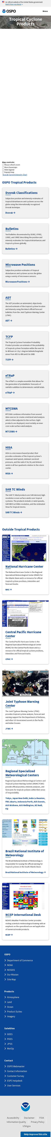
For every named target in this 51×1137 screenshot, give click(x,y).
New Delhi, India (26, 798)
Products (9, 991)
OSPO (7, 954)
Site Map (11, 979)
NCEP (9, 934)
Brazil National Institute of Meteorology (25, 872)
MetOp (10, 1048)
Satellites (9, 1028)
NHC (8, 589)
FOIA (41, 1117)
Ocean (10, 1006)
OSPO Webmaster (15, 1066)
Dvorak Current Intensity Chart (15, 174)
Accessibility (13, 1117)
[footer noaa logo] (25, 1106)
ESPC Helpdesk (14, 1080)
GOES (10, 1034)
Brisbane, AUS (16, 805)
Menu (42, 11)
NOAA (10, 965)
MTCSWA (11, 431)
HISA (9, 473)
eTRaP (10, 392)
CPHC (9, 659)
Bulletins (11, 248)
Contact (8, 1060)
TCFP (9, 359)
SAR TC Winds (13, 512)
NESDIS (11, 969)
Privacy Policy (37, 1121)
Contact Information (17, 1071)
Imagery (11, 1016)
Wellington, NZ (30, 805)
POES (10, 1039)
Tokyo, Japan (11, 798)
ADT (8, 320)
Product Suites (14, 1011)
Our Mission (12, 974)
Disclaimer (29, 1117)
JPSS (9, 1043)
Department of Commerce (20, 960)
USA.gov (27, 1126)
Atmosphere (13, 997)
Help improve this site (35, 1134)
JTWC (9, 728)
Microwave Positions (17, 281)
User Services (13, 1085)
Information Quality (16, 1121)
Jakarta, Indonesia (18, 801)
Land (9, 1002)
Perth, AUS (32, 801)
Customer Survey (15, 1076)
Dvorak (10, 212)
